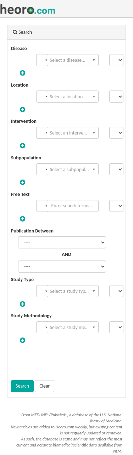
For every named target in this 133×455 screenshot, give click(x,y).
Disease (19, 48)
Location (19, 85)
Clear (44, 386)
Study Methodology (31, 316)
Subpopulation (26, 158)
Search (22, 386)
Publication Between (32, 231)
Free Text (20, 194)
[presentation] (67, 363)
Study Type (22, 279)
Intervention (24, 121)
